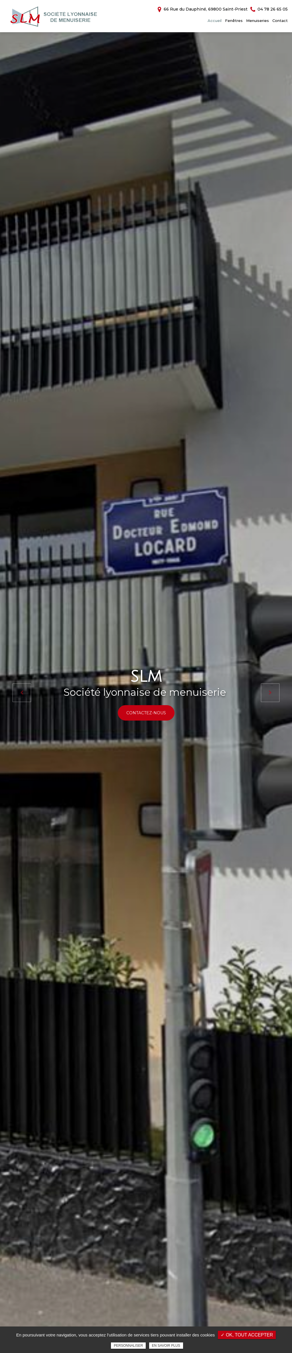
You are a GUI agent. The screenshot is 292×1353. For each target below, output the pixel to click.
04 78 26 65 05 (269, 9)
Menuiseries (257, 20)
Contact (280, 20)
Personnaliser (128, 1346)
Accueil (215, 20)
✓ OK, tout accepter (247, 1334)
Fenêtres (234, 20)
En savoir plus (166, 1346)
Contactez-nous (146, 712)
